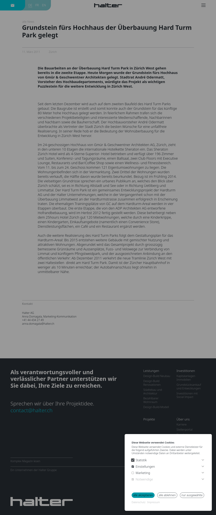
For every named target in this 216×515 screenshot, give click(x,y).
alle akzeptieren (143, 495)
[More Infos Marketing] (203, 472)
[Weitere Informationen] (203, 459)
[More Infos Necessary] (203, 478)
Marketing (141, 473)
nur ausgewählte (192, 495)
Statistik (139, 460)
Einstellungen (143, 467)
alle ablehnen (167, 495)
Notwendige (142, 479)
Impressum (153, 502)
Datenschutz (138, 502)
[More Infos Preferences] (203, 466)
